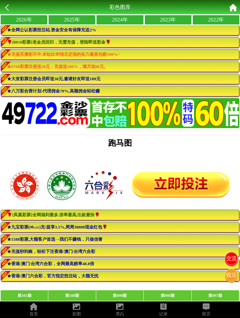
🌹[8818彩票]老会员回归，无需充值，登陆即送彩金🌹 (59, 42)
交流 (231, 258)
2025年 (72, 19)
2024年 (120, 19)
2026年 (24, 19)
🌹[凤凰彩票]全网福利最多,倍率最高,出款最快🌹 (53, 214)
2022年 (216, 19)
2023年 (168, 19)
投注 (231, 275)
